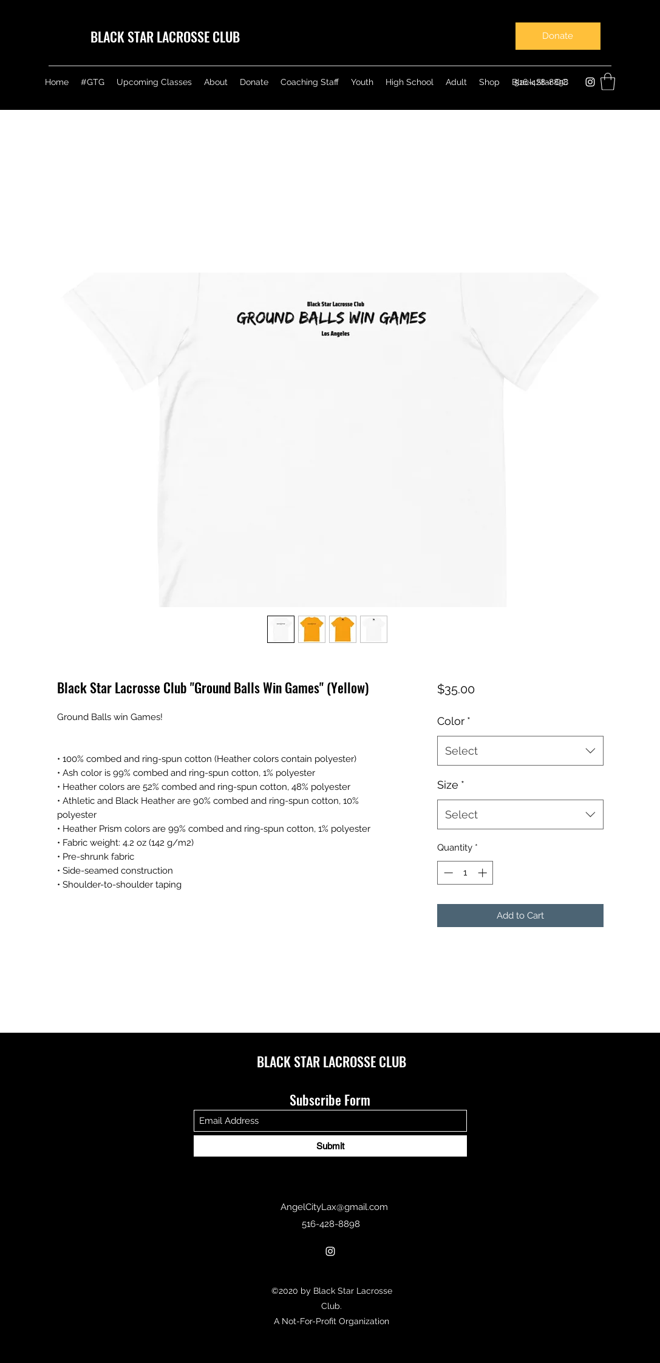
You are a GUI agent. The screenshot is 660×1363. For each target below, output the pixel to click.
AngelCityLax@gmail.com (334, 1207)
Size (450, 784)
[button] (607, 81)
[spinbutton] (465, 873)
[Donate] (557, 36)
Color (454, 721)
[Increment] (483, 873)
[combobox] (520, 751)
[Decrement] (447, 873)
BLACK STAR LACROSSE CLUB (165, 36)
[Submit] (330, 1146)
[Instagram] (590, 82)
